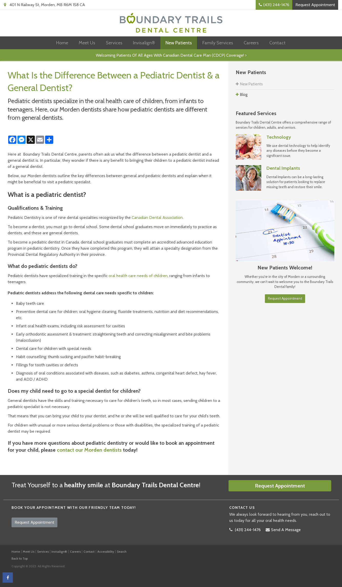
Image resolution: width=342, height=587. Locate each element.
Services (114, 43)
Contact (277, 43)
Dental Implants (283, 168)
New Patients (178, 43)
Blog (243, 94)
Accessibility (105, 551)
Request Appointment (315, 4)
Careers (251, 43)
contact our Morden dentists (89, 450)
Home (62, 43)
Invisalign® (144, 43)
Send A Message (286, 529)
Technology (278, 137)
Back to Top (20, 558)
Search (122, 551)
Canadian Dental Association (157, 217)
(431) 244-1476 (276, 4)
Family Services (217, 43)
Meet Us (87, 43)
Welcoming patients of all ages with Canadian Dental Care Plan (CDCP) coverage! (170, 55)
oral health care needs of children (138, 275)
